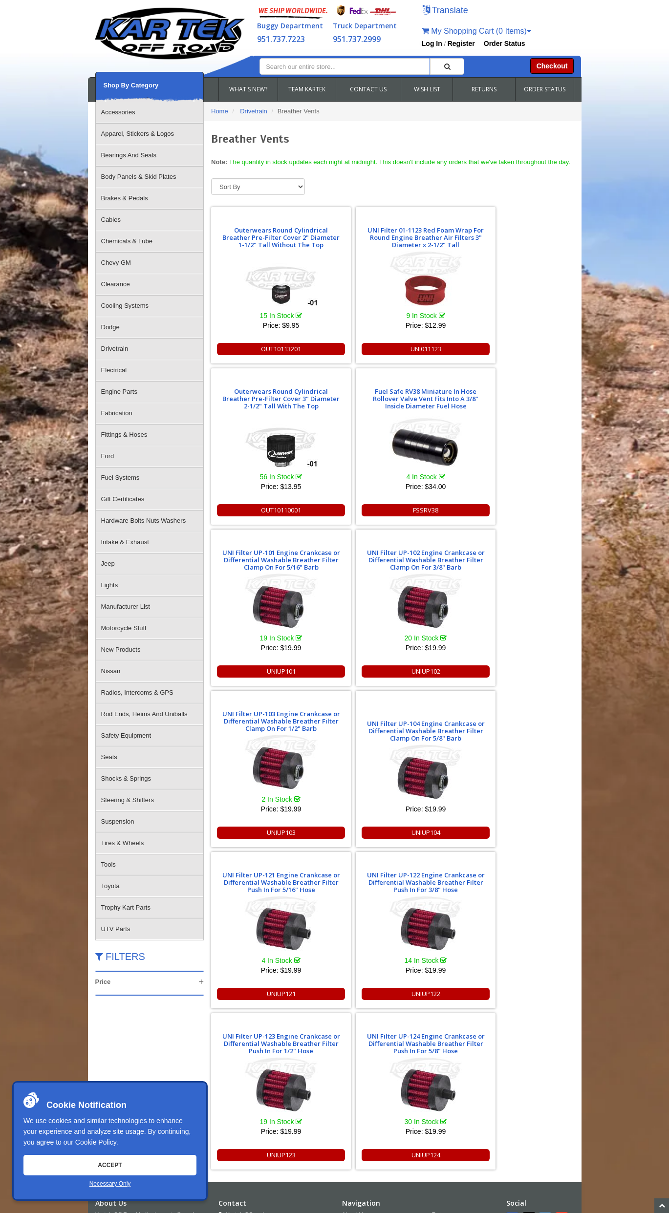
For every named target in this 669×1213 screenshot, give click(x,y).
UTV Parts (115, 929)
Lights (109, 585)
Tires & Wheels (122, 843)
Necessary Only (110, 1183)
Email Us (238, 1094)
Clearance (115, 284)
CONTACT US (368, 89)
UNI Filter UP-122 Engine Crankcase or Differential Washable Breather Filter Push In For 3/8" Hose (346, 556)
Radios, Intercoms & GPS (137, 692)
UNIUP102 (345, 510)
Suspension (117, 821)
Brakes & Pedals (124, 198)
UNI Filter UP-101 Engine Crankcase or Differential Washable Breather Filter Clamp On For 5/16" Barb (254, 395)
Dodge (110, 327)
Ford (107, 456)
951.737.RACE (278, 1067)
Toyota (110, 886)
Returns (442, 1033)
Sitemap (199, 1205)
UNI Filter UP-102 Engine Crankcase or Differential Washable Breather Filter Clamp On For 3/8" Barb (346, 395)
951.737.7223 (281, 39)
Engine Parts (119, 391)
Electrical (114, 370)
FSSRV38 (528, 348)
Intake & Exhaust (125, 542)
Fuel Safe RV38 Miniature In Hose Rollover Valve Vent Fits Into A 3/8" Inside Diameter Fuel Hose (529, 233)
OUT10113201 (255, 348)
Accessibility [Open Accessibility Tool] (456, 1072)
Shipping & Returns (457, 1059)
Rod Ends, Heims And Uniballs (144, 714)
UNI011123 (345, 348)
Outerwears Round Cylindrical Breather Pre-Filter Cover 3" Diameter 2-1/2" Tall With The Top (437, 233)
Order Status (504, 43)
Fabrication (116, 413)
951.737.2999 (357, 39)
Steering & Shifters (127, 800)
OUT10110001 (437, 348)
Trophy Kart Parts (126, 907)
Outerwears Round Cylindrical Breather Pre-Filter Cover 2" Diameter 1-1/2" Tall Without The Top (254, 230)
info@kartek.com (522, 1186)
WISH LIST (427, 89)
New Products (121, 649)
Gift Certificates (123, 499)
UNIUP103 (437, 510)
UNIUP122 (345, 671)
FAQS (350, 1059)
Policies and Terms (456, 1046)
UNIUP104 (528, 510)
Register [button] (461, 43)
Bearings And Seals (128, 155)
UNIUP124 (528, 671)
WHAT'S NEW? (248, 89)
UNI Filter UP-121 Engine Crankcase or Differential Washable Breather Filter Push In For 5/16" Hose (254, 556)
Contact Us (356, 1046)
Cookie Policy (95, 1142)
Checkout (552, 66)
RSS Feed (452, 1086)
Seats (109, 757)
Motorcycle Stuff (124, 628)
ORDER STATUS (544, 89)
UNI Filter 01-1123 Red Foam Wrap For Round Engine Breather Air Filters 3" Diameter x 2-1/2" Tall (346, 230)
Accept (110, 1165)
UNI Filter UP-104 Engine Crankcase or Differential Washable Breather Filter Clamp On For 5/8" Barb (528, 404)
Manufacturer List (125, 606)
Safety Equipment (126, 735)
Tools (108, 864)
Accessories (118, 112)
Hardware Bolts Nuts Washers (143, 520)
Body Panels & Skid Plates (138, 176)
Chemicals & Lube (127, 241)
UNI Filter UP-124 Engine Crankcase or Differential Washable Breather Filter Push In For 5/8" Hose (528, 556)
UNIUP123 (437, 671)
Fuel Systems (120, 477)
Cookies (352, 1086)
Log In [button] (432, 43)
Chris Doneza (319, 1205)
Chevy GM (116, 262)
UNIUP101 (254, 510)
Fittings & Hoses (124, 434)
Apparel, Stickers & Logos (137, 133)
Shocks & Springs (126, 778)
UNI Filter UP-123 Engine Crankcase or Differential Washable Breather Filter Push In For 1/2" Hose (437, 556)
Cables (111, 219)
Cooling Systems (125, 305)
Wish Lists (355, 1072)
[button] (445, 11)
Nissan (111, 671)
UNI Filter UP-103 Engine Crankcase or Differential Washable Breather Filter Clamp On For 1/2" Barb (437, 395)
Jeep (108, 563)
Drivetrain (115, 348)
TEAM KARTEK (306, 89)
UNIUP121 (254, 671)
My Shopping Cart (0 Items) (476, 31)
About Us (354, 1033)
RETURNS (484, 89)
